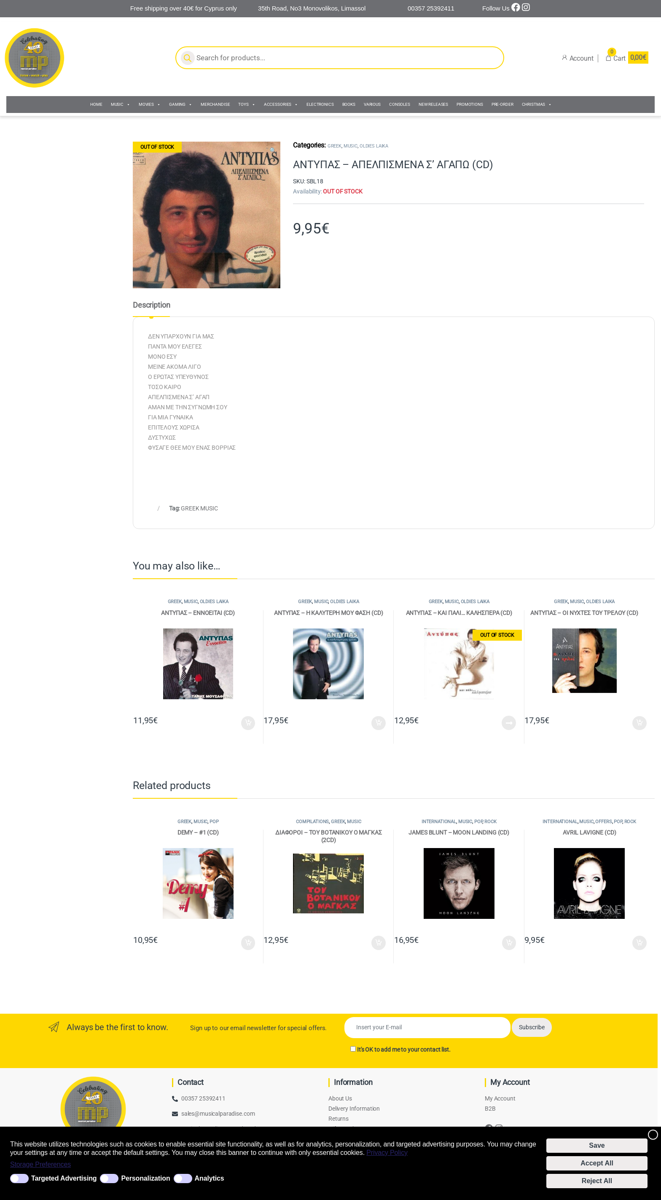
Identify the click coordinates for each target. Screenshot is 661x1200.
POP (214, 821)
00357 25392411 (203, 1098)
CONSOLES (399, 104)
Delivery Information (354, 1108)
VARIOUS (372, 104)
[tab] (151, 309)
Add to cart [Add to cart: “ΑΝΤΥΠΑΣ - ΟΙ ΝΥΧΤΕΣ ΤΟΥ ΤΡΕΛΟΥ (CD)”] (639, 723)
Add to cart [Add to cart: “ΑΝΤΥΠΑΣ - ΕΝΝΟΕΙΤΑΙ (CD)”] (248, 723)
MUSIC (120, 104)
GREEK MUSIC (199, 508)
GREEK (334, 146)
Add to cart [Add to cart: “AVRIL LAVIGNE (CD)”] (639, 943)
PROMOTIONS (470, 104)
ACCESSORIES (281, 104)
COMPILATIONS (312, 821)
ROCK (490, 821)
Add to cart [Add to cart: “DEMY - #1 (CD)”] (248, 943)
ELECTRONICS (319, 104)
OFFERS (603, 821)
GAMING (180, 104)
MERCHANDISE (215, 104)
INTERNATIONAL (439, 821)
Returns (338, 1118)
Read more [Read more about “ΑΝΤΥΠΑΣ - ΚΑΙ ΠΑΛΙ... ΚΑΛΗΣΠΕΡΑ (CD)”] (509, 723)
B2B (490, 1108)
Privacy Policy (387, 1152)
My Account (500, 1098)
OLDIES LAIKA (374, 146)
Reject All (597, 1180)
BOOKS (348, 104)
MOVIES (150, 104)
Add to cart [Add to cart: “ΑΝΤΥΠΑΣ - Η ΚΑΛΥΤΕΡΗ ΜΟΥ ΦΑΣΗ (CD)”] (378, 723)
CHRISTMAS (537, 104)
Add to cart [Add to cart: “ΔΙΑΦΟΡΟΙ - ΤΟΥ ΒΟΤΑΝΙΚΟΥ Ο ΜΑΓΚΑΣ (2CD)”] (378, 943)
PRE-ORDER (502, 104)
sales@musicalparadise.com (218, 1113)
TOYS (246, 104)
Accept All (596, 1163)
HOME (96, 104)
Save (597, 1145)
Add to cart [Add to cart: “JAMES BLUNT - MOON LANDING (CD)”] (509, 943)
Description (151, 305)
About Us (340, 1098)
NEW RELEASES (433, 104)
